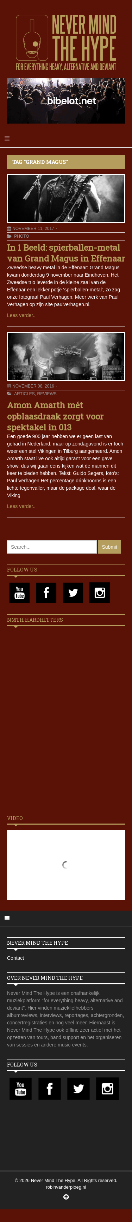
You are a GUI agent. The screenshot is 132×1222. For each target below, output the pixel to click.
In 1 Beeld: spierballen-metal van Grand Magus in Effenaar (66, 253)
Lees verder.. (21, 315)
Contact (15, 958)
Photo (21, 236)
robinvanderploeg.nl (66, 1187)
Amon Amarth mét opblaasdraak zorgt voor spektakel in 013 (55, 415)
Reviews (46, 393)
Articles (24, 393)
